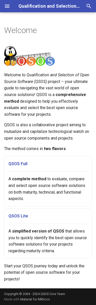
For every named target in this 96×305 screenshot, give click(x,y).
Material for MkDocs (35, 299)
